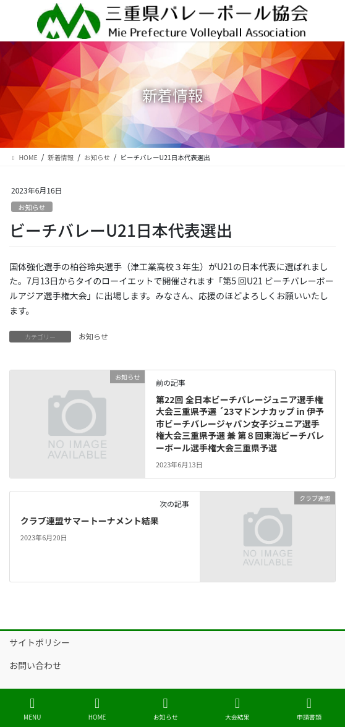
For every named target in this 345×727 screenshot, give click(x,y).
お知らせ (32, 207)
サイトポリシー (39, 642)
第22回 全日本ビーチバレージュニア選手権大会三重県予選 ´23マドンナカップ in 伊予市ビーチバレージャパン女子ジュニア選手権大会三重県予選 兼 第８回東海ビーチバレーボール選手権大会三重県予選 (240, 423)
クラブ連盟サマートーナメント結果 (89, 520)
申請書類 (309, 709)
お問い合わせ (35, 665)
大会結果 (237, 709)
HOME (97, 709)
